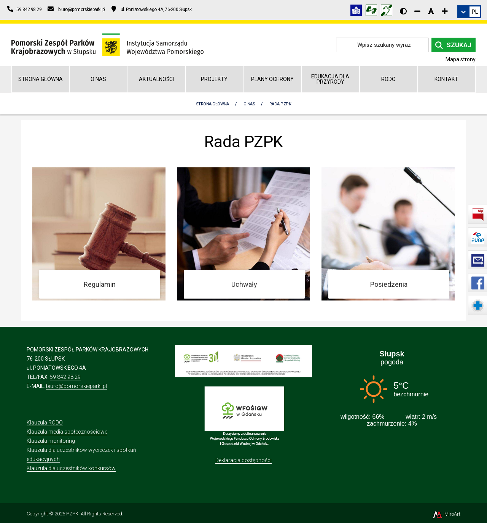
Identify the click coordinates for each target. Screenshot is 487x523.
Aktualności (156, 79)
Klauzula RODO (45, 423)
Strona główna (40, 79)
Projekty (214, 79)
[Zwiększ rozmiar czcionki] (445, 11)
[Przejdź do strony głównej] (107, 44)
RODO (388, 79)
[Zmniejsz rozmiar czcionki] (417, 11)
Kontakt (446, 79)
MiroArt (446, 514)
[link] (469, 11)
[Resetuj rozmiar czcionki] (431, 11)
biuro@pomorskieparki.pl (76, 386)
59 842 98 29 (65, 377)
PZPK (72, 514)
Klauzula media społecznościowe (67, 432)
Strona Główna (212, 104)
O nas (98, 79)
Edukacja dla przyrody (330, 78)
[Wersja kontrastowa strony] (403, 11)
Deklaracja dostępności (243, 460)
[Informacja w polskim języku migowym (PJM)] (388, 11)
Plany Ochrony (272, 79)
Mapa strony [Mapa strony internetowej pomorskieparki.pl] (461, 59)
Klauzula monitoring (51, 441)
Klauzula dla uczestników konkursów (71, 468)
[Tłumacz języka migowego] (373, 11)
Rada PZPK (280, 104)
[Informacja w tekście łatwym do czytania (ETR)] (358, 11)
